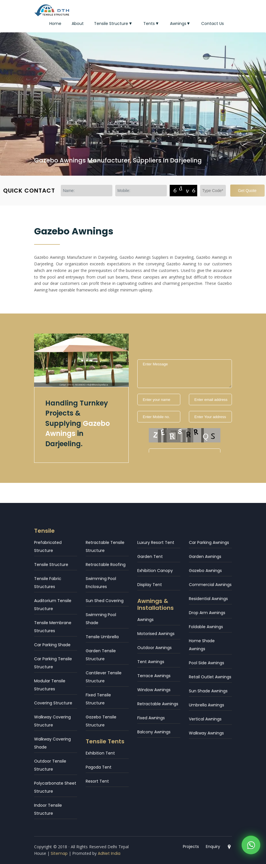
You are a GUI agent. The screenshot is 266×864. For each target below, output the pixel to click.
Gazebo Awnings (205, 570)
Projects (191, 846)
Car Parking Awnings (209, 542)
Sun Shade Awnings (208, 691)
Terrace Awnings (154, 676)
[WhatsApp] (251, 846)
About (78, 23)
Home (55, 23)
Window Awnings (154, 690)
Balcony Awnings (154, 732)
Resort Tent (97, 781)
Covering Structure (53, 703)
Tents (151, 23)
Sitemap (59, 853)
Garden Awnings (205, 556)
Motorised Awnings (156, 633)
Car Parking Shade (52, 645)
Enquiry (213, 846)
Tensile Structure (113, 23)
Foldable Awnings (206, 627)
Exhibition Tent (100, 753)
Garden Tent (150, 556)
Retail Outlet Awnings (210, 677)
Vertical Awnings (205, 719)
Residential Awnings (208, 599)
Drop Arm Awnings (207, 613)
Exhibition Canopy (155, 570)
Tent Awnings (150, 662)
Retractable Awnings (157, 704)
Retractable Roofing (106, 564)
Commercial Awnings (210, 584)
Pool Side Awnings (206, 663)
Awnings (180, 23)
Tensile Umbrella (102, 637)
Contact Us (212, 23)
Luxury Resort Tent (155, 542)
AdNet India (109, 853)
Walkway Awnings (206, 733)
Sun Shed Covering (105, 601)
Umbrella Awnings (206, 705)
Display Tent (149, 584)
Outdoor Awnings (154, 648)
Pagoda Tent (99, 767)
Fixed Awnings (151, 718)
